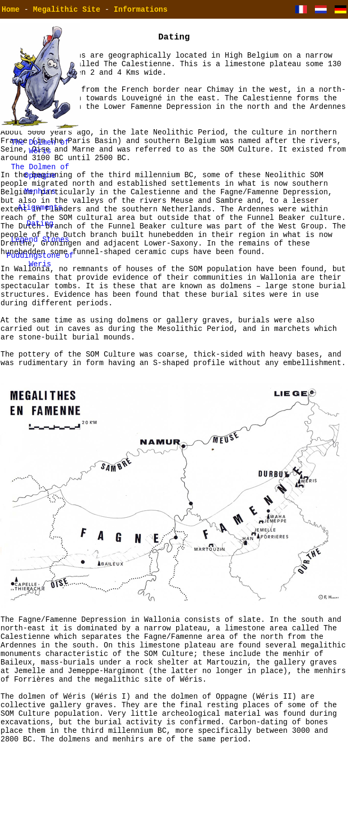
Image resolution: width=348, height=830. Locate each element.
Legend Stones (40, 252)
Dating (40, 234)
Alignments (40, 216)
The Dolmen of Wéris (40, 148)
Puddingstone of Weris (40, 274)
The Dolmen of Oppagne (40, 176)
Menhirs (40, 199)
